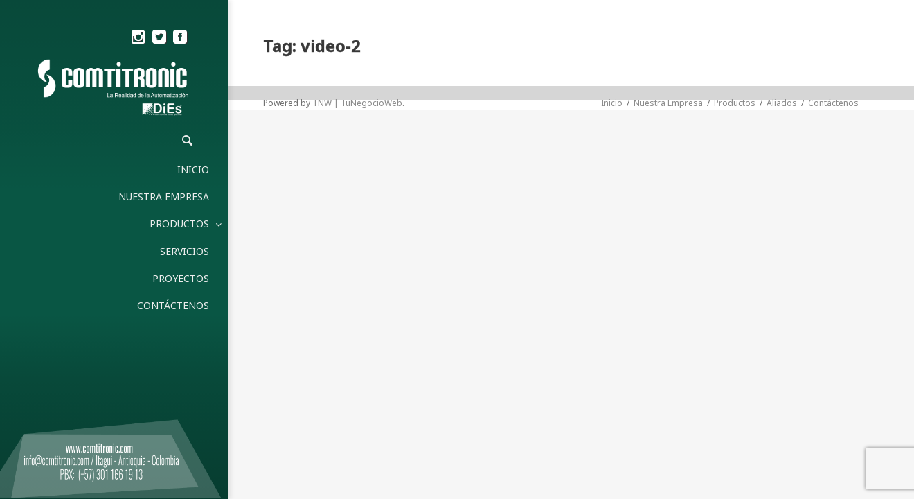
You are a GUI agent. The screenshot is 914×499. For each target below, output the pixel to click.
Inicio (611, 103)
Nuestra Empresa (668, 103)
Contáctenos (833, 103)
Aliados (782, 103)
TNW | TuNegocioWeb (357, 103)
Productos (734, 103)
